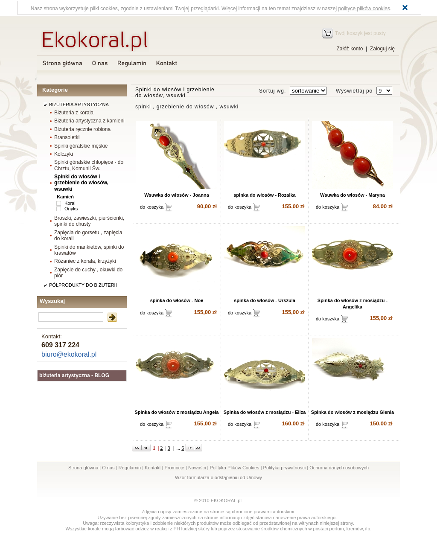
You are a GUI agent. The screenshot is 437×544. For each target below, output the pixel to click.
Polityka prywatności (284, 467)
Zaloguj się (382, 49)
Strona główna (83, 467)
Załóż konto (349, 49)
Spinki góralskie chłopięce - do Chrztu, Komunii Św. (88, 165)
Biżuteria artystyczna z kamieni (89, 121)
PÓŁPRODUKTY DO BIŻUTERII (83, 285)
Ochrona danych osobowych (339, 467)
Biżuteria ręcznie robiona (82, 129)
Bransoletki (66, 137)
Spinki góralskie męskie (81, 146)
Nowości (197, 467)
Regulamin (130, 467)
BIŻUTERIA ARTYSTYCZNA (79, 104)
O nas (108, 467)
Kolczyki (63, 154)
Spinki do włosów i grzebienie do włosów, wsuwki (81, 183)
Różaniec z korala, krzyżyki (85, 261)
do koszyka (151, 206)
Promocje (174, 467)
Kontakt (152, 467)
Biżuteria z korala (73, 113)
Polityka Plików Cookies (234, 467)
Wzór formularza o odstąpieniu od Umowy (218, 477)
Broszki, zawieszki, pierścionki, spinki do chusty (89, 221)
